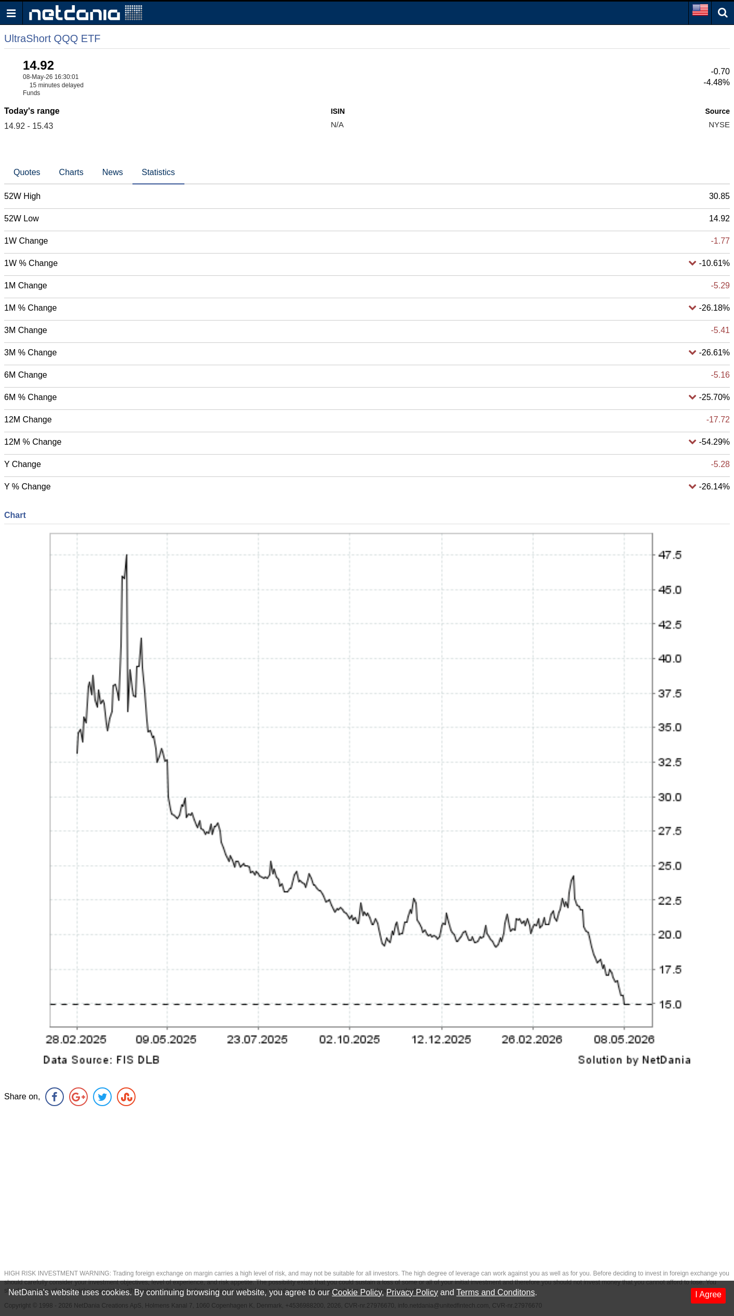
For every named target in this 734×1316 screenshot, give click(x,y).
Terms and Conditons (495, 1292)
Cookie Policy (357, 1292)
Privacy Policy (412, 1292)
